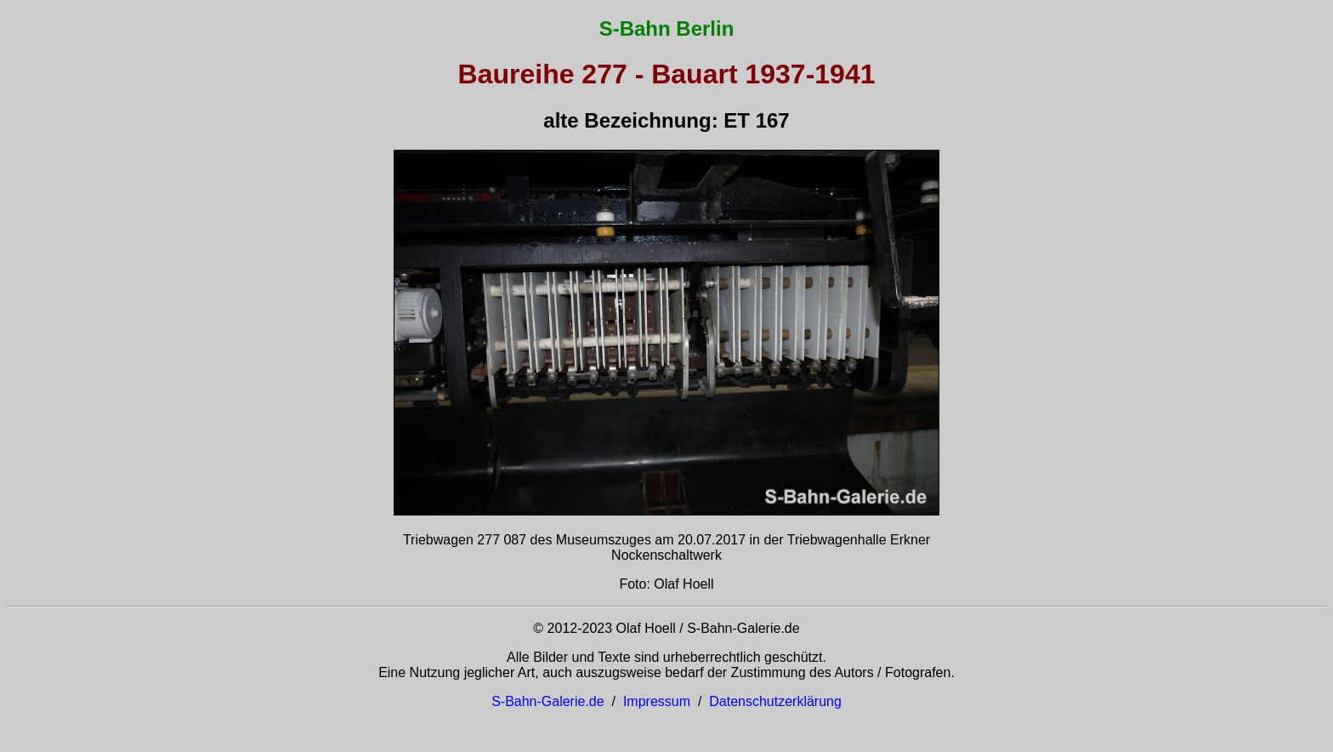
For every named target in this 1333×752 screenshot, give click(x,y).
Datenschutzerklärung (775, 701)
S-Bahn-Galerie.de (547, 701)
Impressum (656, 701)
